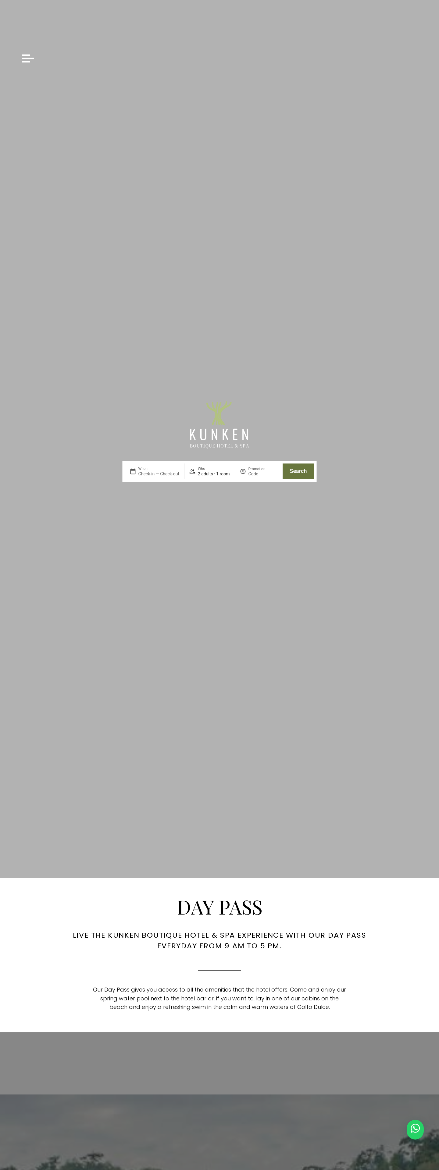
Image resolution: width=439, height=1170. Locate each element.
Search (298, 471)
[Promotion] (263, 473)
